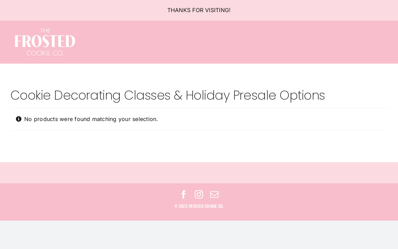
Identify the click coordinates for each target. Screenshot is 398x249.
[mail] (214, 194)
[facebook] (183, 194)
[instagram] (199, 194)
